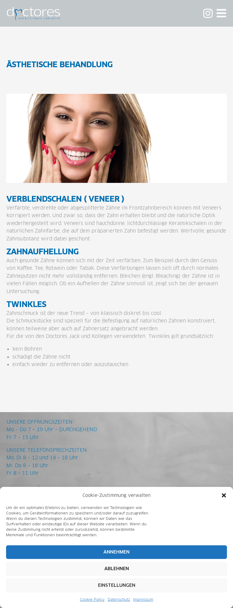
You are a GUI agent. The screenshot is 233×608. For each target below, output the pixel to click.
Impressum (143, 599)
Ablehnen (116, 569)
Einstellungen (116, 585)
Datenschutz (119, 599)
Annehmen (116, 552)
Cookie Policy (92, 599)
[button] (224, 495)
